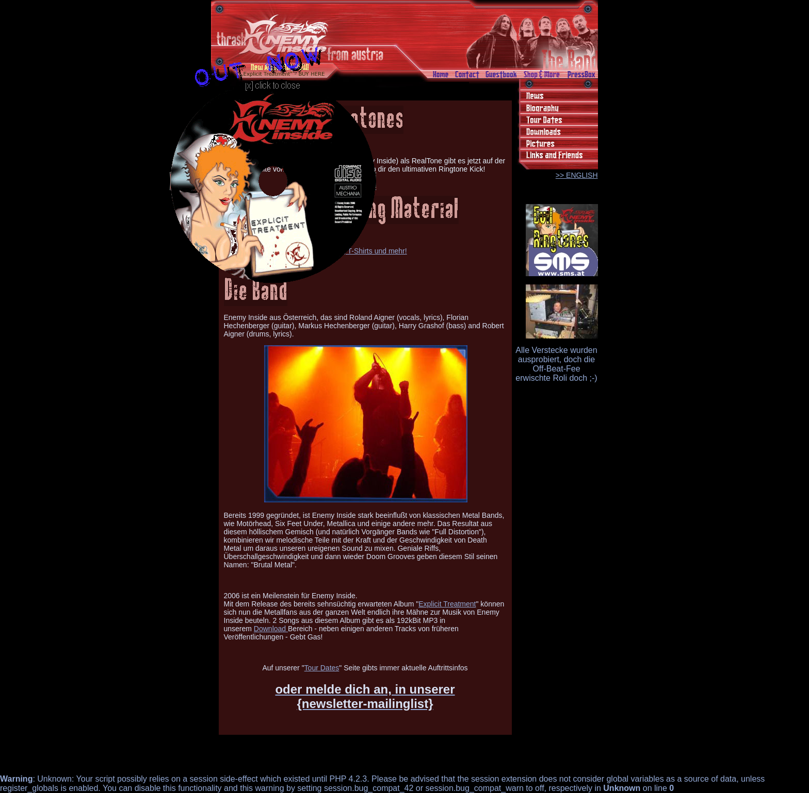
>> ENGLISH (577, 175)
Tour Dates (321, 668)
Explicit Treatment (447, 604)
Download (271, 629)
